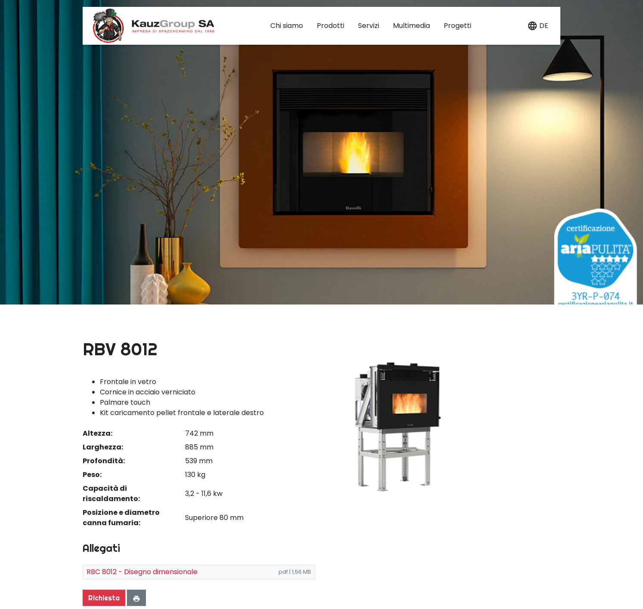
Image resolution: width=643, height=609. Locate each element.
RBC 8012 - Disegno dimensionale (142, 572)
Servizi (368, 26)
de (543, 26)
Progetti (457, 26)
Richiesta (104, 598)
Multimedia (411, 26)
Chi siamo (286, 26)
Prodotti (330, 26)
